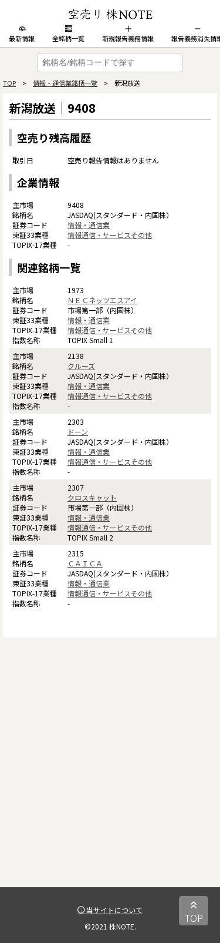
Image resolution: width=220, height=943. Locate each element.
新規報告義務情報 (128, 34)
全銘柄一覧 (68, 34)
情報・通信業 (88, 225)
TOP (9, 83)
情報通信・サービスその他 (109, 235)
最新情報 (22, 34)
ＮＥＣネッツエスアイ (102, 300)
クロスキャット (92, 497)
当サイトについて (110, 910)
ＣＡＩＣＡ (85, 563)
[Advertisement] (110, 777)
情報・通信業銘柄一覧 (65, 83)
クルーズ (81, 366)
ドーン (77, 432)
